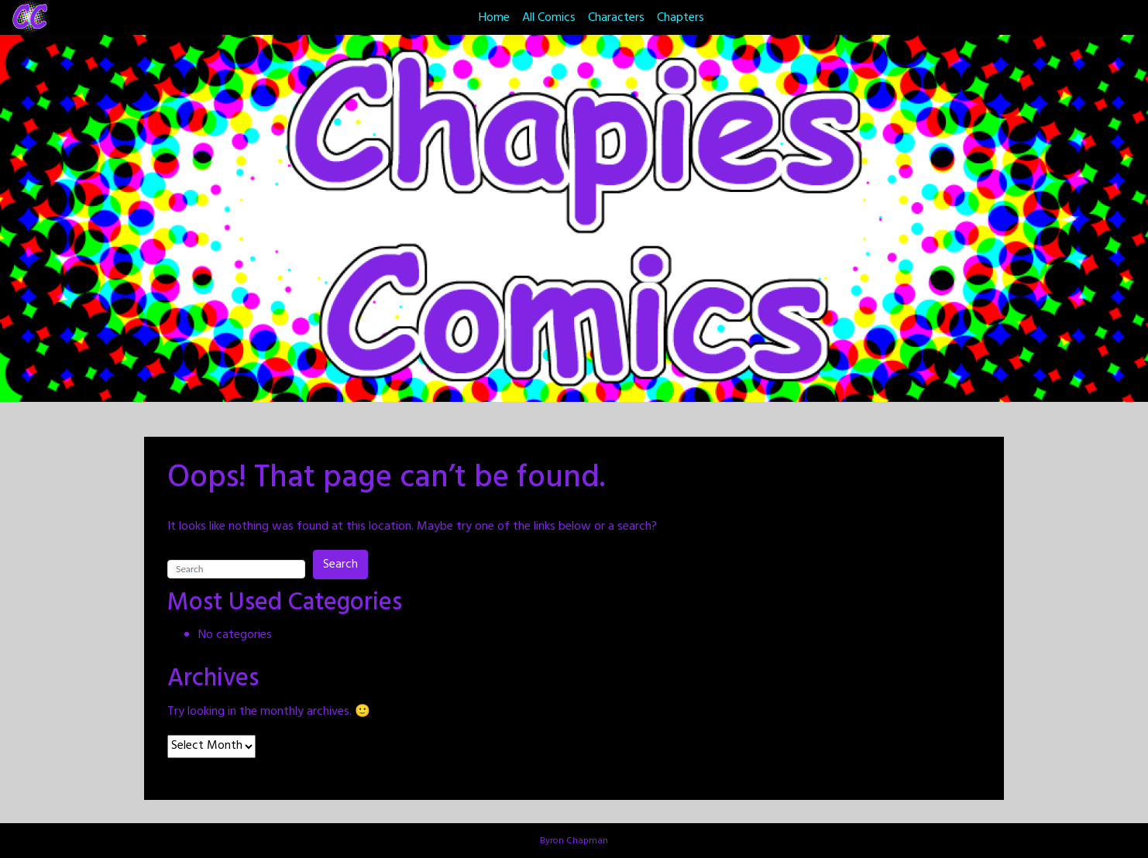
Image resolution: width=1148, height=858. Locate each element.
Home (494, 18)
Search (340, 564)
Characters (616, 18)
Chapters (680, 18)
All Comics (549, 18)
